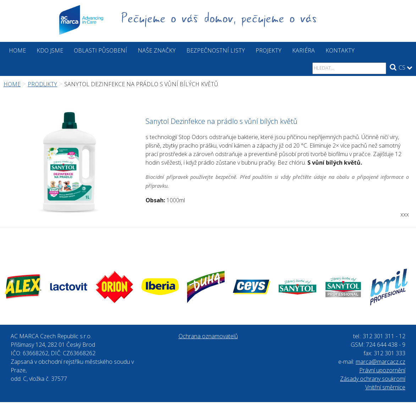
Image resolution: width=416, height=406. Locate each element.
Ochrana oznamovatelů (208, 336)
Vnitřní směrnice (385, 387)
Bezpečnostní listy (215, 50)
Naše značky (157, 50)
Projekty (268, 50)
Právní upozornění (382, 370)
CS (405, 67)
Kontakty (340, 50)
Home (17, 50)
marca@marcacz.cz (380, 362)
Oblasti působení (100, 50)
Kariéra (303, 50)
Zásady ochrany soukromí (372, 379)
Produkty (42, 84)
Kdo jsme (50, 50)
